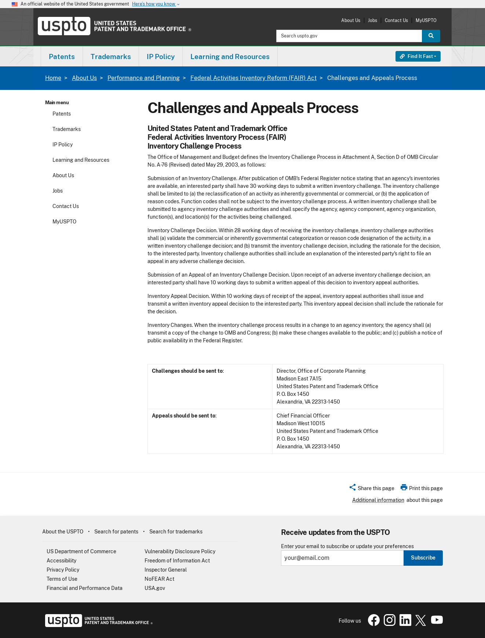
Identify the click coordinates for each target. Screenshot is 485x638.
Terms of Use (62, 579)
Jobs (372, 20)
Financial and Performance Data (85, 588)
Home (53, 77)
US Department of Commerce (81, 551)
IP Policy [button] (161, 56)
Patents (61, 114)
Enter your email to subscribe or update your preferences (347, 546)
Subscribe (423, 558)
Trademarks (66, 129)
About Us (350, 20)
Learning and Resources (80, 160)
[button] (371, 489)
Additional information (378, 500)
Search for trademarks (176, 532)
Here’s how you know (156, 4)
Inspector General (166, 570)
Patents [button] (62, 56)
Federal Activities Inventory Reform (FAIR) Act (253, 77)
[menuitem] (62, 56)
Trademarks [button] (111, 56)
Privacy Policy (63, 570)
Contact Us (396, 20)
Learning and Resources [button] (230, 56)
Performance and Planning (143, 77)
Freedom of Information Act (177, 561)
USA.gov (155, 588)
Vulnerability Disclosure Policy (180, 551)
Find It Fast (416, 56)
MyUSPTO (426, 20)
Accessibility (61, 561)
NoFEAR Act (159, 579)
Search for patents (116, 532)
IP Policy (62, 144)
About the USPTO (62, 532)
